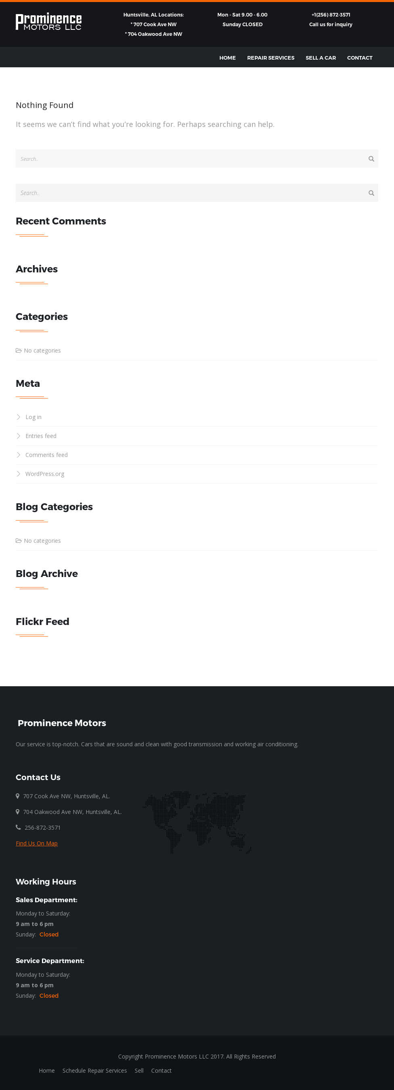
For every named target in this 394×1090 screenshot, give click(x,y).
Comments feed (46, 455)
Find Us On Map (37, 843)
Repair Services (270, 57)
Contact (360, 57)
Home (227, 57)
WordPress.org (44, 474)
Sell (139, 1070)
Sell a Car (321, 57)
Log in (33, 417)
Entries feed (40, 436)
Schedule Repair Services (95, 1070)
